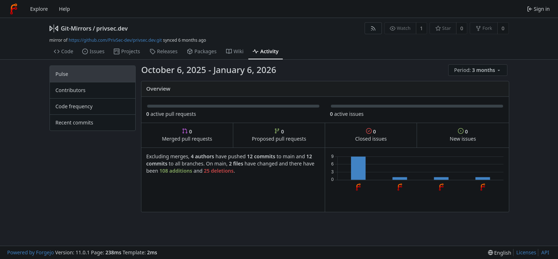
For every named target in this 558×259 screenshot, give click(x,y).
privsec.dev (112, 28)
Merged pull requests (187, 135)
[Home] (14, 9)
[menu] (478, 70)
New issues (463, 135)
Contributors (71, 90)
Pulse (62, 74)
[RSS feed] (373, 28)
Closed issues (371, 135)
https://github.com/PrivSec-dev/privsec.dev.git (115, 40)
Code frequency (74, 106)
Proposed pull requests (279, 135)
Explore (39, 8)
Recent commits (74, 122)
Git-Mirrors (76, 28)
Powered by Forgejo (30, 252)
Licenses (526, 252)
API (545, 252)
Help (64, 8)
